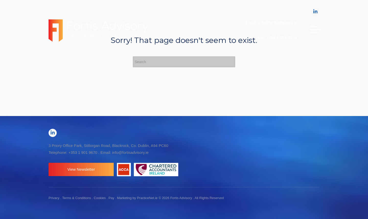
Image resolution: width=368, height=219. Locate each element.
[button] (81, 169)
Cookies (100, 198)
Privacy (54, 198)
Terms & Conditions (76, 198)
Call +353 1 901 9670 (277, 37)
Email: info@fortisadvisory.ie (271, 22)
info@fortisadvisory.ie (130, 152)
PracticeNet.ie (148, 198)
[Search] (184, 61)
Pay (111, 198)
